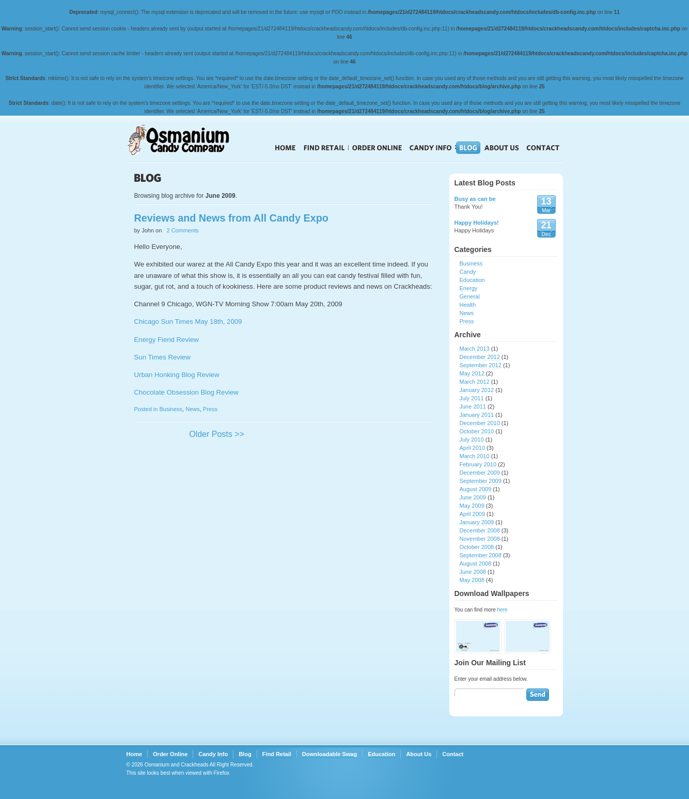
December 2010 (480, 423)
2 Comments (183, 230)
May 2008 (472, 580)
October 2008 (477, 547)
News (192, 409)
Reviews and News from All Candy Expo (231, 218)
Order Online (377, 148)
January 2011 (477, 415)
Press (210, 409)
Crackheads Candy (188, 139)
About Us (501, 148)
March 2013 (475, 349)
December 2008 (480, 530)
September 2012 (481, 365)
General (470, 296)
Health (468, 305)
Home (285, 148)
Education (472, 280)
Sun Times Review (162, 357)
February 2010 (478, 464)
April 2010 (473, 448)
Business (170, 409)
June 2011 (473, 406)
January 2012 (477, 390)
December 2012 (480, 357)
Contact (543, 148)
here (502, 610)
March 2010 (475, 456)
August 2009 (476, 489)
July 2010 (472, 439)
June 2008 (473, 572)
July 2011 (472, 398)
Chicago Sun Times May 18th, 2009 (188, 321)
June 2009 (473, 497)
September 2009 (481, 481)
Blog (468, 148)
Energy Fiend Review (166, 339)
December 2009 (480, 472)
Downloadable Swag (329, 754)
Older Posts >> (216, 434)
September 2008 (481, 555)
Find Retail (324, 148)
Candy (468, 272)
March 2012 (475, 382)
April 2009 (473, 514)
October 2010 (477, 431)
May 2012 (472, 373)
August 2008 (476, 563)
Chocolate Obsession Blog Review (186, 392)
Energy (469, 288)
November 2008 (480, 539)
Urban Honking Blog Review (177, 375)
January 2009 (477, 522)
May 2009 (472, 506)
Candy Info (430, 148)
